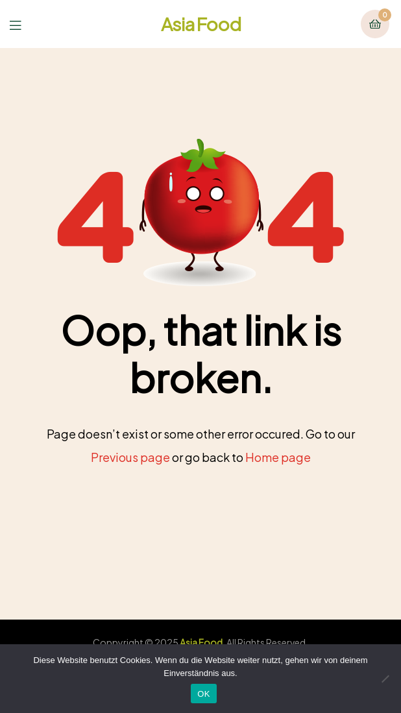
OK (203, 694)
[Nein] (384, 678)
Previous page (130, 457)
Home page (278, 457)
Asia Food (201, 23)
